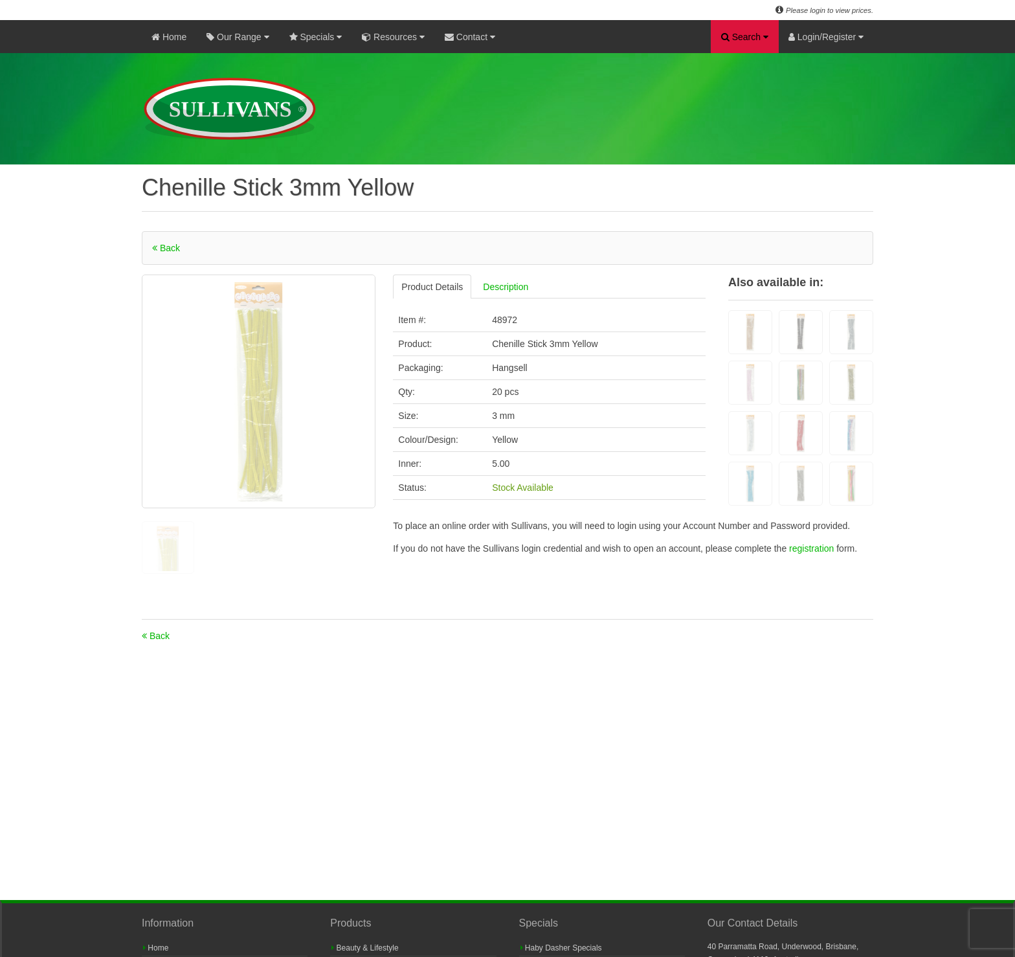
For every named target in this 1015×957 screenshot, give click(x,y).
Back (166, 248)
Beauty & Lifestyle (364, 947)
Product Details (432, 287)
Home (168, 37)
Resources (393, 37)
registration (812, 548)
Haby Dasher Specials (561, 947)
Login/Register (826, 37)
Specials (315, 37)
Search (744, 37)
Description (505, 287)
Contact (470, 37)
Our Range (237, 37)
